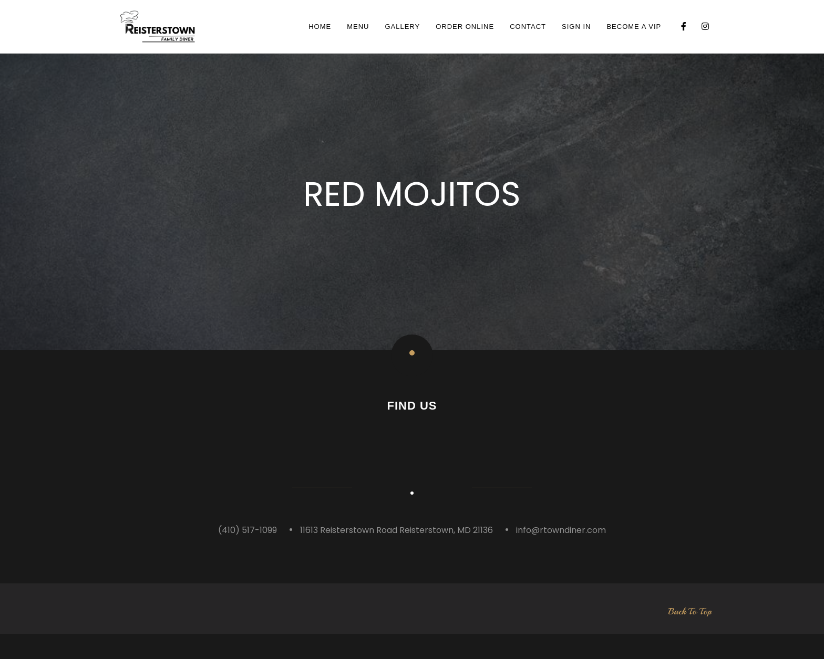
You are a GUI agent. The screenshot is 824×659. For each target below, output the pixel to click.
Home (319, 26)
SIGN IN (576, 26)
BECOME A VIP (633, 26)
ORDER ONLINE (465, 26)
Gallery (402, 26)
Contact (528, 26)
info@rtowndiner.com (561, 555)
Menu (358, 26)
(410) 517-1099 (247, 555)
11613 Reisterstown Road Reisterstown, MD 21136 (396, 555)
